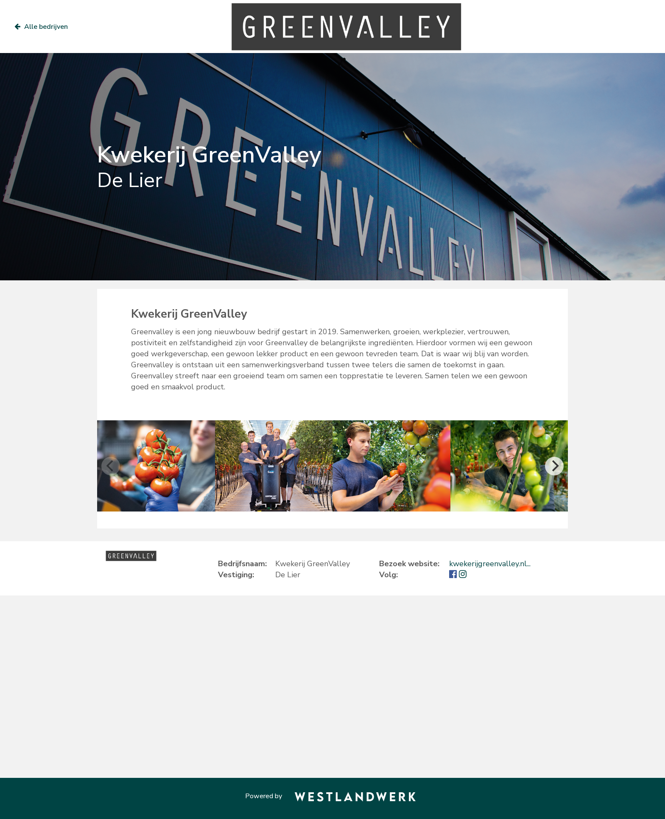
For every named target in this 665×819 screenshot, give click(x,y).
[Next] (554, 466)
